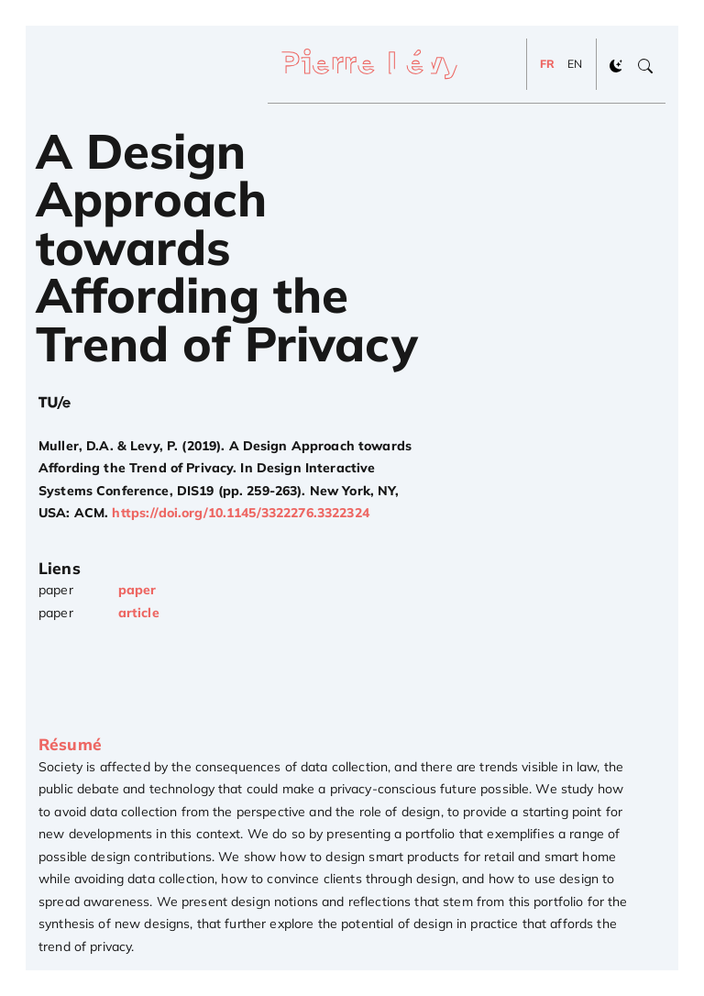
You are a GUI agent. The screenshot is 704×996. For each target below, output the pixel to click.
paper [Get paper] (137, 589)
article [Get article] (139, 612)
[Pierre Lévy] (376, 64)
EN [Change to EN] (574, 64)
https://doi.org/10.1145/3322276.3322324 (240, 512)
